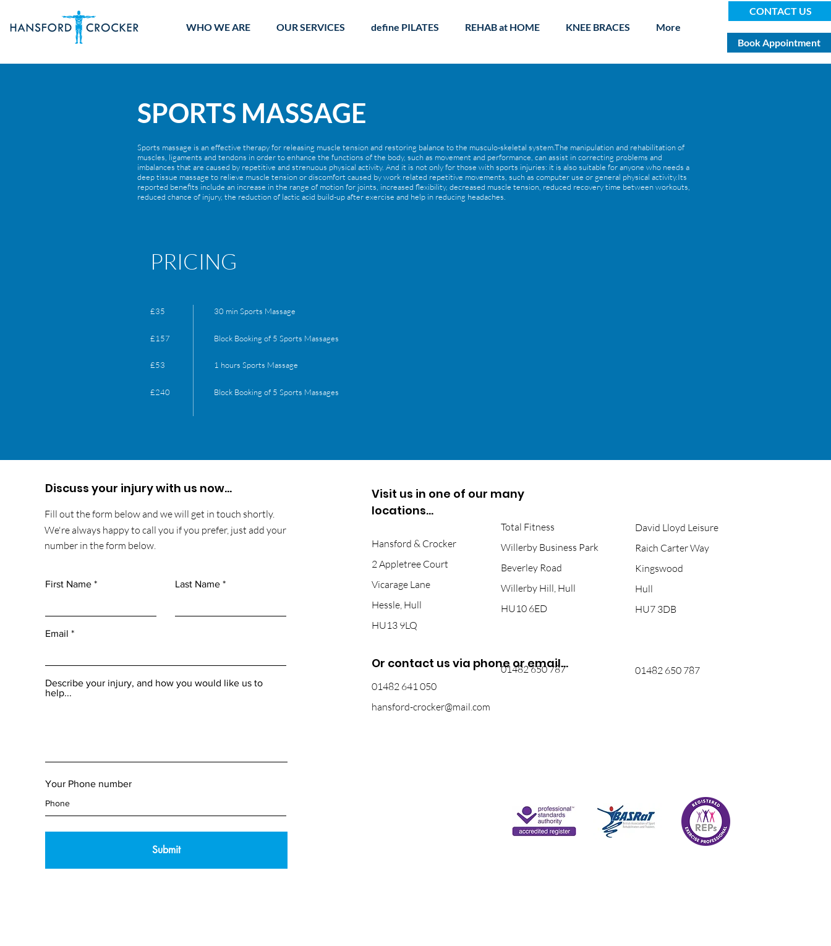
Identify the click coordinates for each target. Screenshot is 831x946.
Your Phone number (88, 784)
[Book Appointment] (779, 43)
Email (57, 634)
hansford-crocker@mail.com (431, 707)
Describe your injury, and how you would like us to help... (154, 688)
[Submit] (166, 850)
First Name (68, 584)
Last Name (197, 584)
